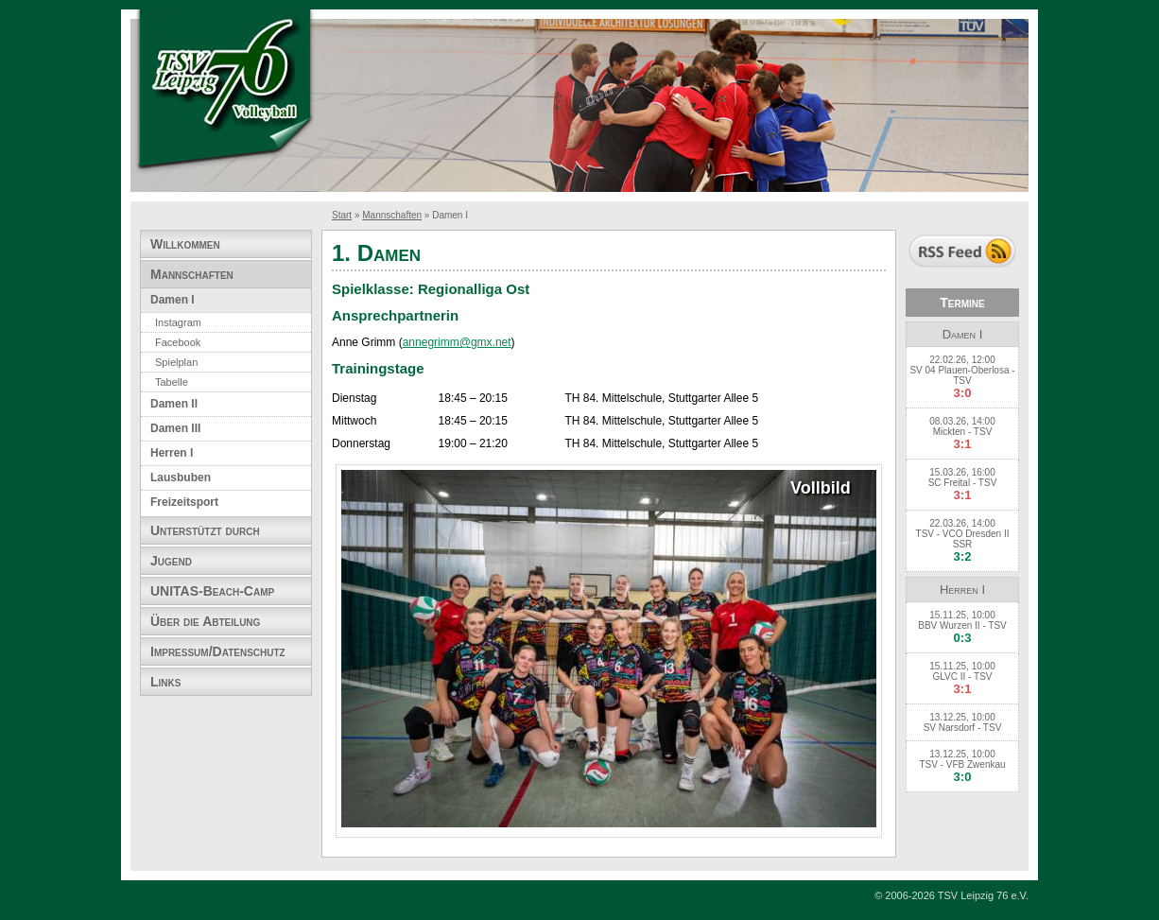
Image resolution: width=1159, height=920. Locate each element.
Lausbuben (180, 477)
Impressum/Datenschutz (217, 651)
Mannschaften (392, 215)
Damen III (175, 428)
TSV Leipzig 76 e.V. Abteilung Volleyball (225, 92)
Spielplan (176, 362)
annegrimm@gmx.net (457, 342)
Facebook (177, 342)
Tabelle (171, 382)
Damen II (174, 403)
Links (165, 681)
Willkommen (185, 244)
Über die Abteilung (205, 621)
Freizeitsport (184, 502)
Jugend (171, 560)
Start (342, 215)
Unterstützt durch (205, 530)
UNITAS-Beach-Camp (212, 591)
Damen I (172, 299)
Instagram (178, 322)
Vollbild (820, 488)
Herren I (171, 453)
